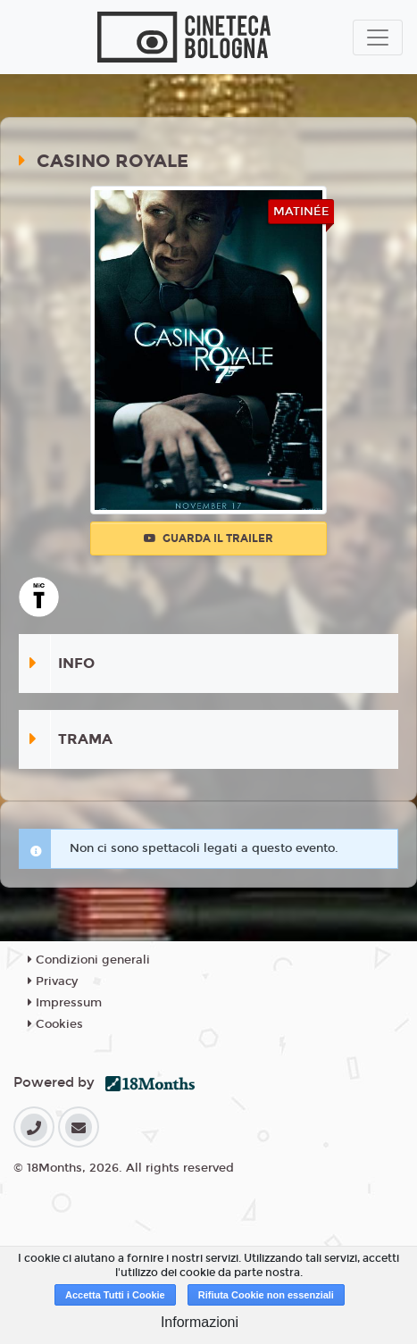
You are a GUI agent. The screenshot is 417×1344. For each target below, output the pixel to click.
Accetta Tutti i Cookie (115, 1295)
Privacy (53, 981)
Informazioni (199, 1322)
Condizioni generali (89, 960)
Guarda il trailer (208, 538)
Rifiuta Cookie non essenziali (266, 1295)
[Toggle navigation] (378, 37)
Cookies (55, 1024)
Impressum (65, 1003)
